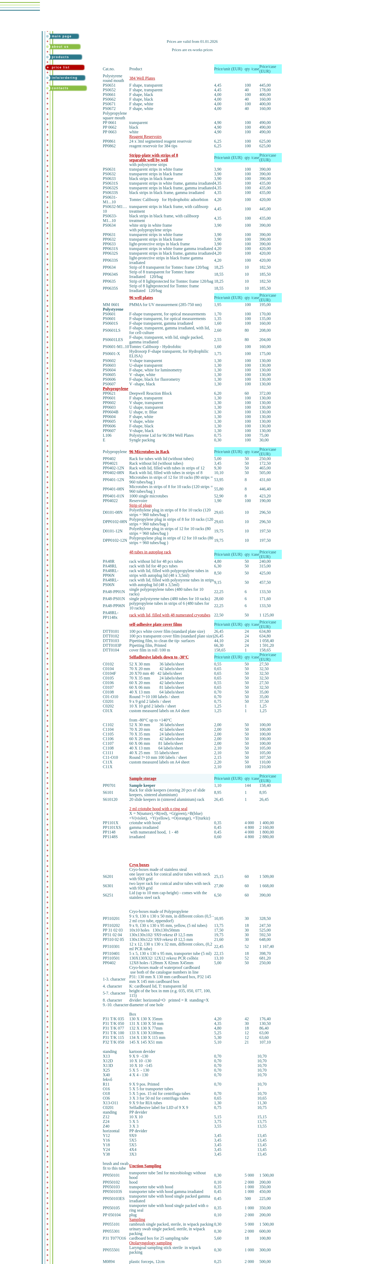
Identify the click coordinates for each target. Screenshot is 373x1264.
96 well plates (141, 297)
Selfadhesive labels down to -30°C (159, 657)
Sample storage (142, 778)
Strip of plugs (140, 505)
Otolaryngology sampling (150, 1243)
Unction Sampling (145, 1166)
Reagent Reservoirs (145, 136)
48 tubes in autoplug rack (150, 552)
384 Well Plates (142, 78)
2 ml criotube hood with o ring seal (158, 809)
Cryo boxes (139, 865)
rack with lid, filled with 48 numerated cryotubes (169, 615)
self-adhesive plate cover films (155, 624)
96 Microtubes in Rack (149, 451)
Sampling (137, 1219)
